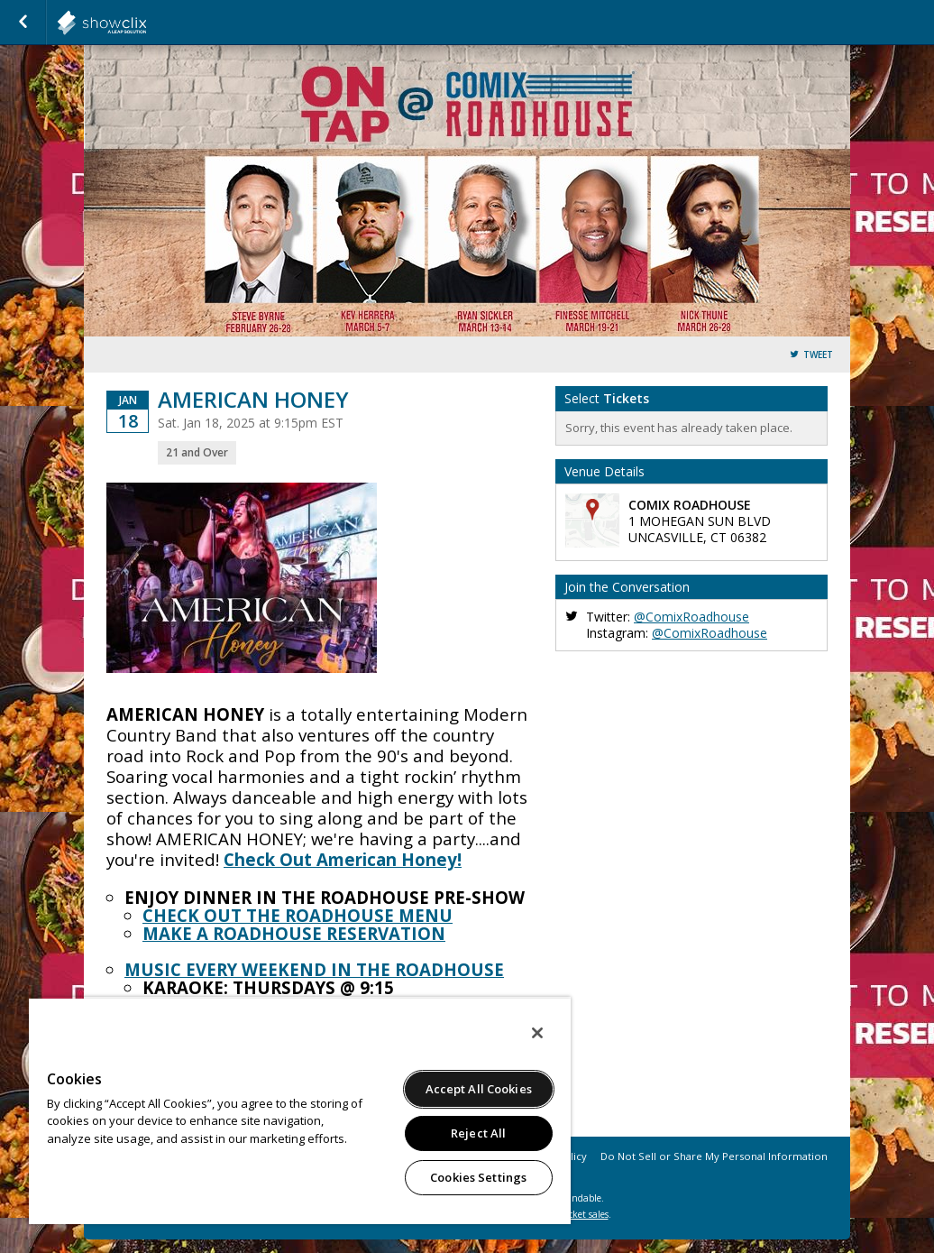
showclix (146, 22)
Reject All (478, 1133)
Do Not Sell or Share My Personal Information (714, 1156)
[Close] (537, 1033)
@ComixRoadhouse (691, 616)
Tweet (818, 355)
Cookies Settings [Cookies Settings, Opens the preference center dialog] (478, 1177)
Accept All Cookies (479, 1089)
